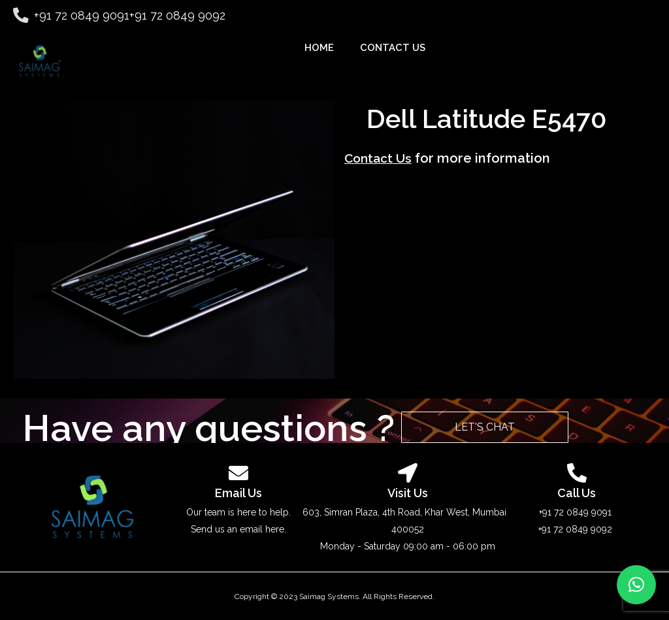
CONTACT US (392, 48)
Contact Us (380, 166)
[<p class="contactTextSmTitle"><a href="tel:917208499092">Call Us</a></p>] (577, 473)
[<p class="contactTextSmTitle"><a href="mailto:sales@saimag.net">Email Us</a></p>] (238, 473)
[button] (636, 584)
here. (275, 529)
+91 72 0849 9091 (75, 15)
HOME (319, 48)
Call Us (576, 493)
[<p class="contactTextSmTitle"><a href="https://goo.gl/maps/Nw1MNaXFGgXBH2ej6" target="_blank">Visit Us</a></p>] (407, 473)
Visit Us (407, 493)
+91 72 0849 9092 (171, 15)
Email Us (238, 493)
